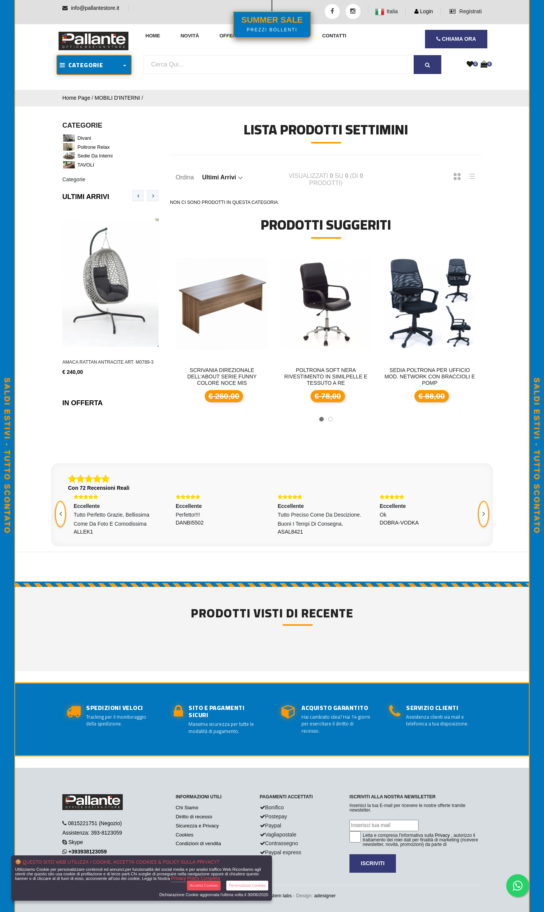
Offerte (231, 36)
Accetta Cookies (204, 885)
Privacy (442, 835)
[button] (321, 419)
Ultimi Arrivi (85, 197)
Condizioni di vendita (198, 843)
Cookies (184, 835)
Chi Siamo (187, 807)
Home (152, 36)
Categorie (73, 179)
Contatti (334, 36)
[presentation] (138, 195)
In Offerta (82, 403)
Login (423, 11)
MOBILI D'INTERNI (117, 98)
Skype (75, 842)
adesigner (324, 895)
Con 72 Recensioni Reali (99, 488)
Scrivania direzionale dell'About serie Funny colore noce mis (222, 376)
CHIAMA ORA (456, 39)
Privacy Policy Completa (195, 878)
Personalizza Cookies (247, 885)
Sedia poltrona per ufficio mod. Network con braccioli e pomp (430, 376)
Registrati (466, 11)
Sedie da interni (95, 156)
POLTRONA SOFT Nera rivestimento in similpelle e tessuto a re (326, 376)
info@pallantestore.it (95, 8)
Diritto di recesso (194, 816)
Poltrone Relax (93, 147)
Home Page (76, 98)
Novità (190, 36)
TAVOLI (85, 165)
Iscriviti (373, 863)
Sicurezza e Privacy (197, 826)
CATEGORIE (81, 65)
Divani (84, 138)
